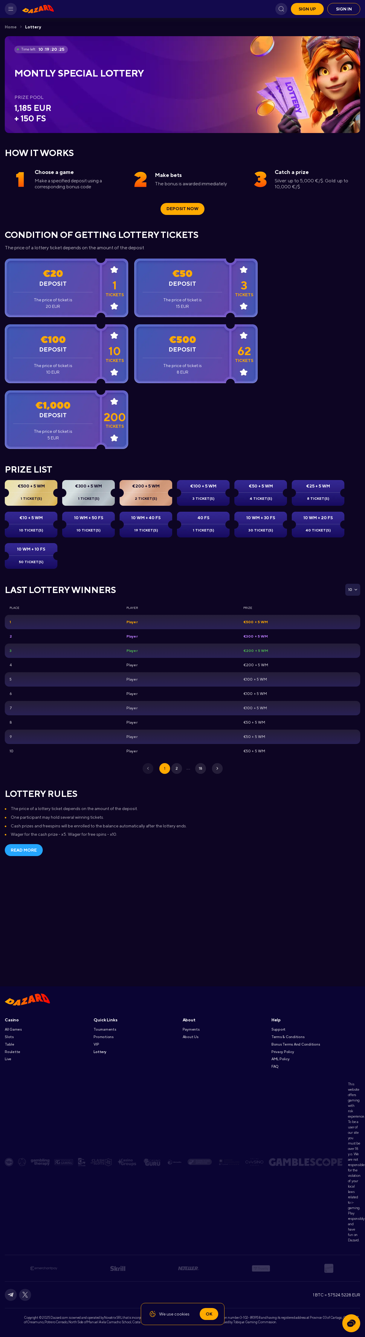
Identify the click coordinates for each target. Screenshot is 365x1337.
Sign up (307, 9)
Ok (209, 1314)
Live (8, 1059)
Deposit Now (182, 208)
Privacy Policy (282, 1052)
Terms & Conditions (288, 1037)
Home (11, 27)
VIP (96, 1044)
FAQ (274, 1066)
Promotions (104, 1037)
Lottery (33, 27)
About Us (190, 1037)
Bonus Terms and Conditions (295, 1044)
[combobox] (352, 590)
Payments (191, 1029)
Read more (24, 850)
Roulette (12, 1052)
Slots (9, 1037)
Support (278, 1029)
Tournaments (105, 1029)
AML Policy (280, 1059)
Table (9, 1044)
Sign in (344, 9)
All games (13, 1029)
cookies (182, 1314)
